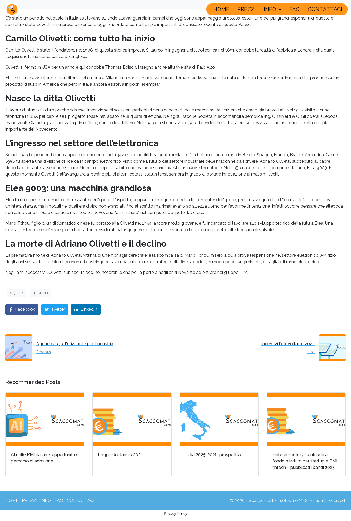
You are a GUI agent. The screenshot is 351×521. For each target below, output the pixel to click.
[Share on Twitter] (54, 309)
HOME (221, 9)
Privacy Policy (175, 513)
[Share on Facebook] (21, 309)
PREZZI (246, 9)
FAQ (294, 9)
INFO (272, 9)
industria (40, 292)
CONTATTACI (325, 9)
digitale (16, 292)
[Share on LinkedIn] (86, 309)
